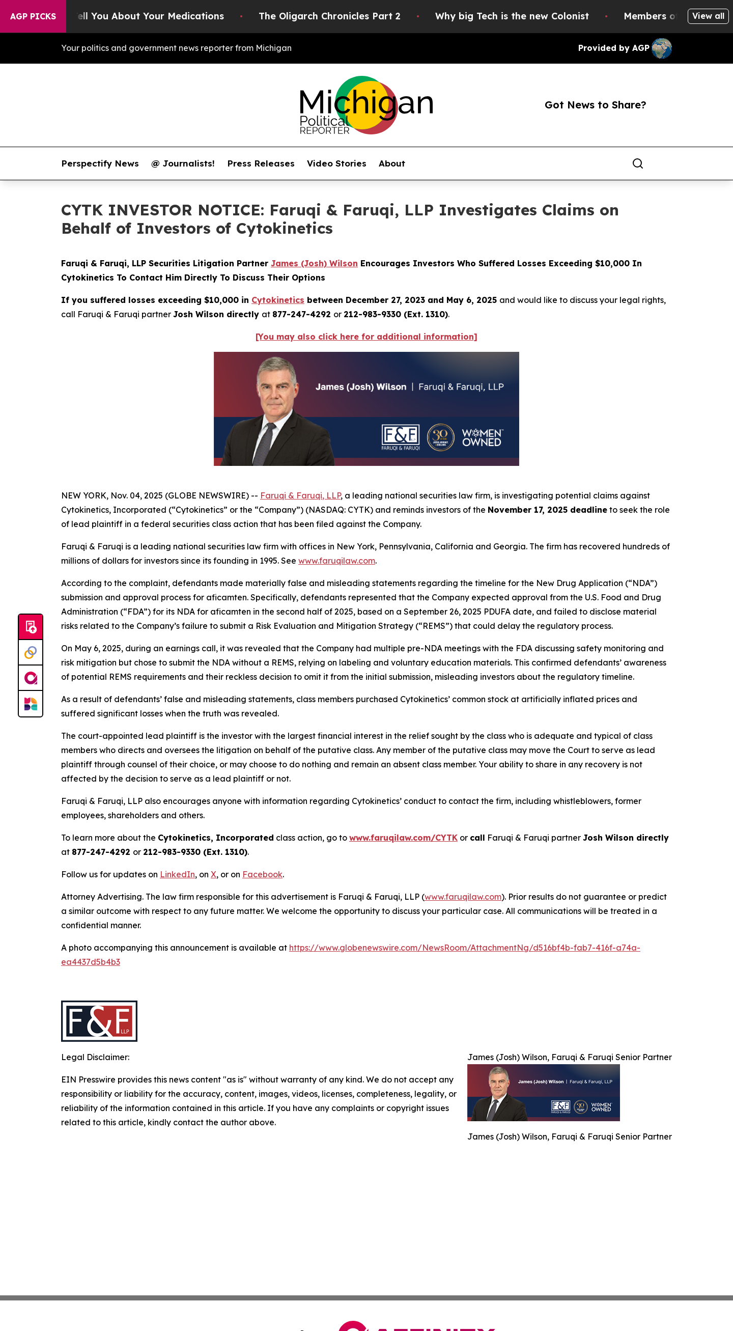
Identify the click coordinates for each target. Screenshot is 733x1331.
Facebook (262, 874)
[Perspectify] (30, 652)
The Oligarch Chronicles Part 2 (347, 16)
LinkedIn (177, 874)
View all (708, 16)
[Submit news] (30, 627)
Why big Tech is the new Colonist (530, 16)
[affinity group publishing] (30, 678)
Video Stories (336, 163)
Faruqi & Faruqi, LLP (300, 495)
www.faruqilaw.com (336, 561)
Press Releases (261, 163)
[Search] (638, 163)
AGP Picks (33, 16)
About (392, 163)
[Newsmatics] (30, 703)
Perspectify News (100, 163)
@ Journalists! (183, 163)
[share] (665, 163)
